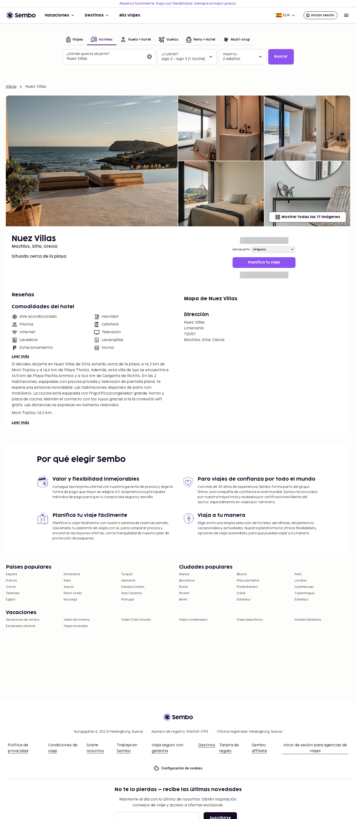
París (298, 574)
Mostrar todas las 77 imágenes (307, 217)
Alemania (128, 580)
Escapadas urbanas (20, 626)
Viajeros (230, 54)
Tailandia (12, 593)
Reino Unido (73, 593)
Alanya (184, 574)
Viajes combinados (193, 620)
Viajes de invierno (77, 620)
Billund (241, 574)
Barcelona (186, 580)
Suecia (69, 587)
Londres (301, 580)
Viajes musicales (76, 626)
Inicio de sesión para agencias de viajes (315, 748)
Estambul (243, 599)
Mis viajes (129, 15)
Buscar (281, 56)
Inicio (11, 86)
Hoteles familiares (308, 620)
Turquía (126, 574)
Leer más (20, 356)
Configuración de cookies (178, 768)
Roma (183, 587)
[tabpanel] (178, 57)
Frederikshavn (247, 587)
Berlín (183, 599)
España (11, 574)
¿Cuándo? (170, 54)
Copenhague (304, 593)
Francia (11, 580)
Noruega (70, 599)
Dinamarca (72, 574)
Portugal (127, 599)
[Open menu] (346, 15)
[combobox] (105, 58)
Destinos (97, 15)
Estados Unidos (132, 587)
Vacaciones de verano (22, 620)
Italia (67, 580)
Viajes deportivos (249, 620)
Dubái (241, 593)
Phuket (184, 593)
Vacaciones (59, 15)
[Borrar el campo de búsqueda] (149, 57)
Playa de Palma (248, 580)
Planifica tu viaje (264, 262)
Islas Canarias (131, 593)
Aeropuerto (241, 249)
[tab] (74, 40)
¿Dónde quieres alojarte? (88, 54)
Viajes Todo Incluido (136, 620)
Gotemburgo (304, 587)
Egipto (11, 599)
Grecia (11, 587)
